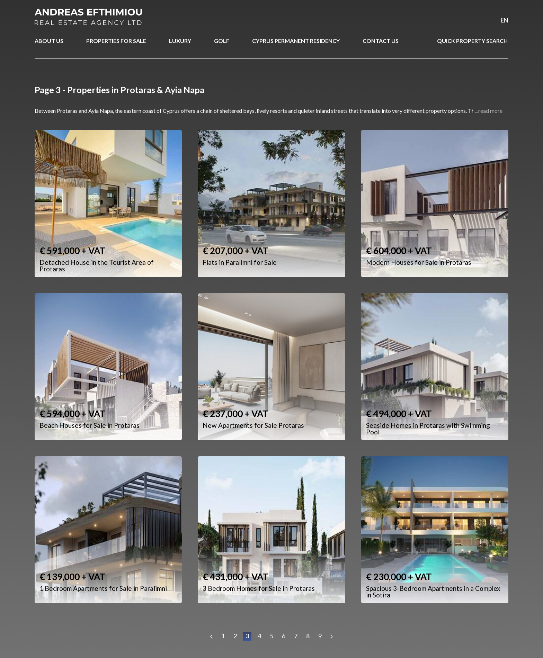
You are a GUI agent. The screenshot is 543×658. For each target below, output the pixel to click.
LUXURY (180, 40)
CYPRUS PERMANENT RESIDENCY (296, 40)
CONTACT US (381, 40)
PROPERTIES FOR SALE (116, 40)
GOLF (221, 40)
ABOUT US (49, 40)
